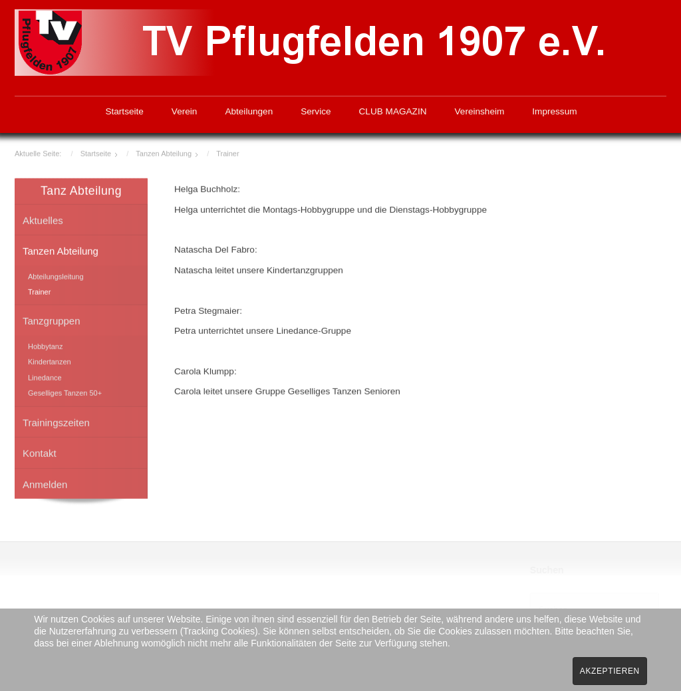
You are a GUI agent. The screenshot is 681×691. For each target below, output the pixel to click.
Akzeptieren (610, 671)
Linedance (45, 376)
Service (316, 111)
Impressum (554, 111)
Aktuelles (43, 219)
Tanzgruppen (51, 320)
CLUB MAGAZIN (393, 111)
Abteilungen (249, 111)
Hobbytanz (45, 345)
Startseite (124, 111)
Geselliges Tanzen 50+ (65, 392)
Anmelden (45, 483)
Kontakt (40, 452)
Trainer (39, 291)
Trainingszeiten (56, 421)
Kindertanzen (49, 361)
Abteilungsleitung (56, 275)
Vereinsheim (480, 111)
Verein (185, 111)
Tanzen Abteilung (60, 249)
